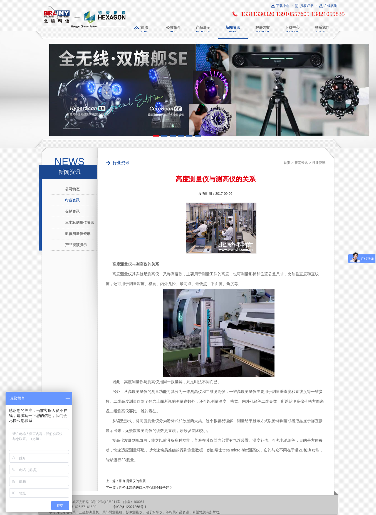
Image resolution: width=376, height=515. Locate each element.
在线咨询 (330, 6)
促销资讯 (72, 211)
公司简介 (173, 27)
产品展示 (203, 27)
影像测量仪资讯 (77, 234)
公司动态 (72, 189)
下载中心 (283, 6)
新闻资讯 (233, 27)
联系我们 (322, 27)
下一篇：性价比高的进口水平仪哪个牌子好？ (139, 488)
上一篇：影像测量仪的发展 (126, 481)
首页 (287, 163)
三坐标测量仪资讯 (79, 222)
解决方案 (262, 27)
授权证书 (306, 6)
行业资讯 (72, 200)
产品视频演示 (76, 245)
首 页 (144, 27)
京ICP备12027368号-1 (129, 507)
